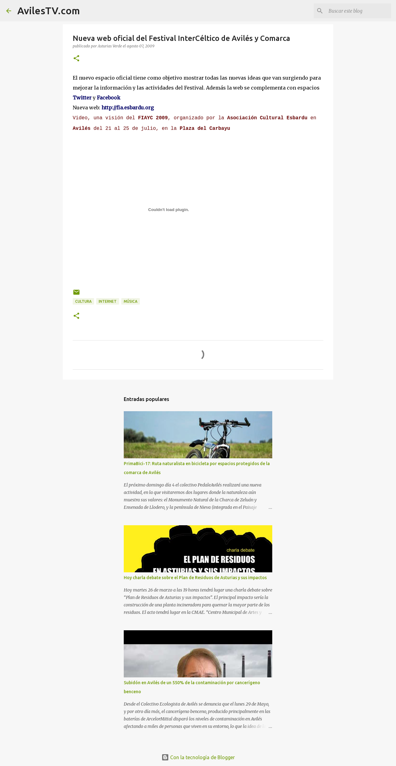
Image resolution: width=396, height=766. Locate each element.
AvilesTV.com (48, 10)
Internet (108, 301)
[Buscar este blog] (358, 10)
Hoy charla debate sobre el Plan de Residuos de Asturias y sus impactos (195, 577)
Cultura (83, 301)
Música (130, 301)
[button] (76, 59)
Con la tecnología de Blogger (198, 757)
